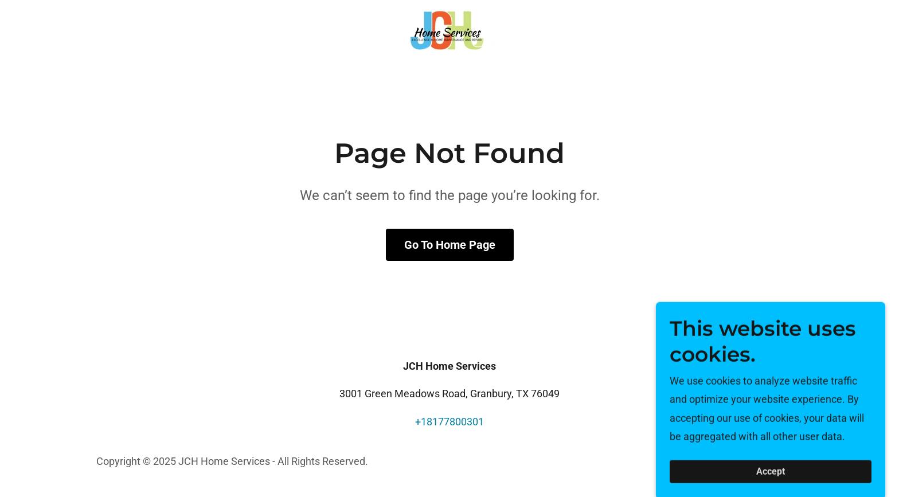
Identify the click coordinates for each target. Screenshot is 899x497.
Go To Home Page (449, 245)
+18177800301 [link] (449, 422)
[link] (449, 30)
